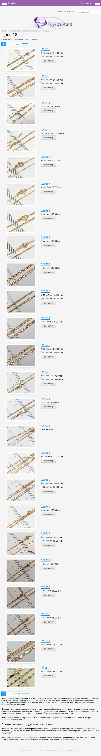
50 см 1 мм (47, 537)
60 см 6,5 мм (46, 645)
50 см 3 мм (47, 295)
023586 (45, 210)
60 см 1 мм (45, 214)
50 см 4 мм (47, 353)
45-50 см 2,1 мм (47, 133)
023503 (45, 614)
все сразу (16, 44)
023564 (45, 398)
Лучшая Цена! (73, 750)
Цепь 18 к (46, 30)
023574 (45, 318)
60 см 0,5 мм (46, 187)
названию (33, 39)
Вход (71, 11)
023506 (45, 587)
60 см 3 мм (47, 83)
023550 (45, 479)
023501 (45, 641)
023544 (45, 506)
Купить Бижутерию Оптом (32, 750)
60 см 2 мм (45, 510)
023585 (45, 237)
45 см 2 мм (47, 53)
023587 (45, 183)
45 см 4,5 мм (46, 322)
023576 (45, 291)
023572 (45, 345)
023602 (45, 49)
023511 (45, 560)
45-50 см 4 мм (46, 456)
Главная (4, 30)
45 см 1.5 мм (46, 591)
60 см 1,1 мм (48, 379)
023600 (45, 76)
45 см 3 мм (47, 80)
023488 (45, 668)
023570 (45, 372)
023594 (45, 103)
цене (26, 39)
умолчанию (19, 39)
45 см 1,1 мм (48, 376)
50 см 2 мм (47, 57)
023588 (45, 156)
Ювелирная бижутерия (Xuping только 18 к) (25, 30)
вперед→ (26, 44)
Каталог (90, 3)
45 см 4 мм (45, 268)
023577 (45, 264)
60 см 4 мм (47, 487)
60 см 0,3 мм (46, 160)
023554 (45, 425)
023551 (45, 452)
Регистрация (63, 11)
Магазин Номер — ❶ (55, 750)
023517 (45, 533)
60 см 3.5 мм (46, 672)
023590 (45, 129)
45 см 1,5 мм (46, 618)
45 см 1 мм (45, 564)
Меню (5, 3)
